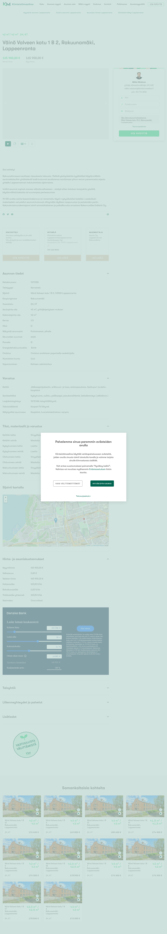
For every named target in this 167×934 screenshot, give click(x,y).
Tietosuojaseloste (83, 496)
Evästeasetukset (97, 469)
